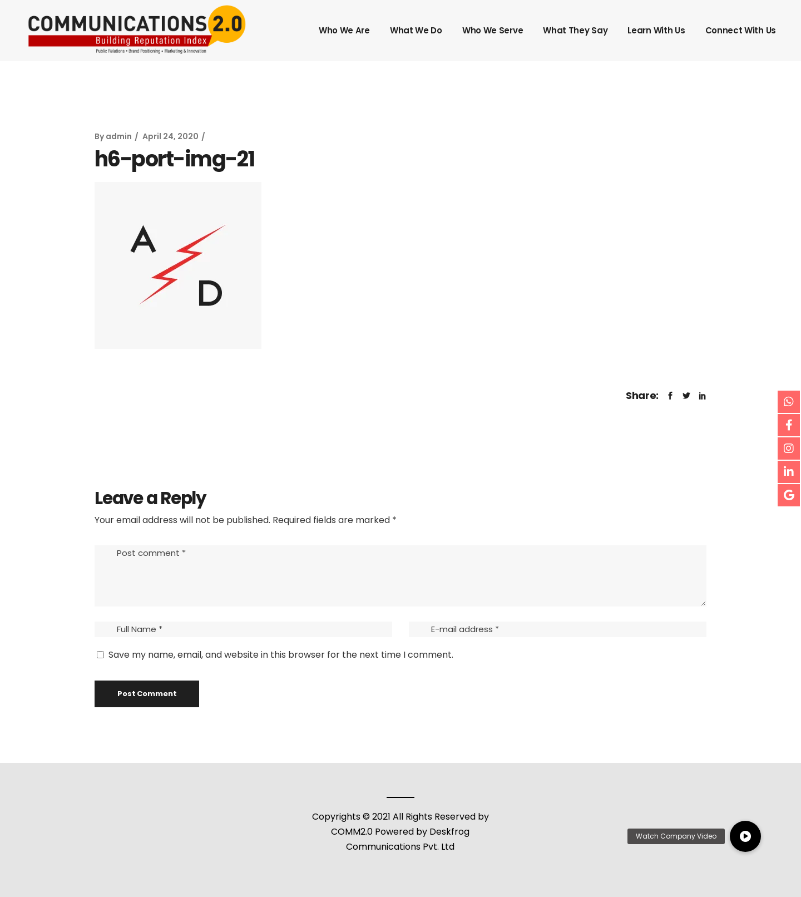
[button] (745, 836)
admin (119, 136)
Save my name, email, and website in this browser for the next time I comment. (280, 654)
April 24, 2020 (170, 136)
